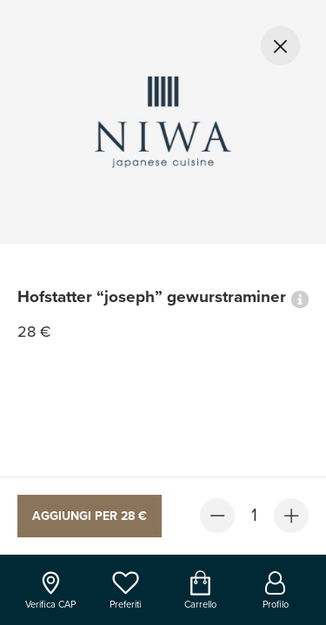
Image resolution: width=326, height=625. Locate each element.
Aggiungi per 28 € (89, 516)
